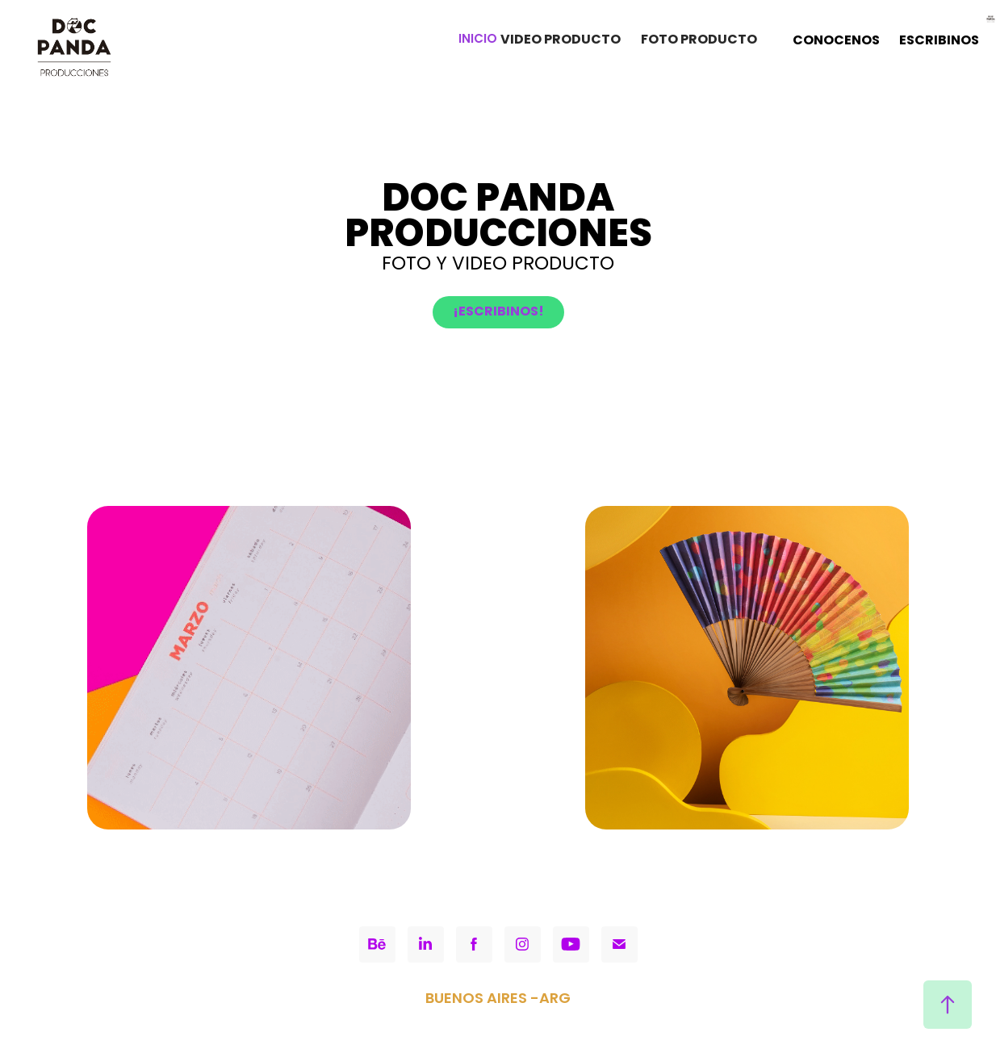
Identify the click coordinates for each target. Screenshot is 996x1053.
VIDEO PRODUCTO (560, 40)
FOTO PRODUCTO (699, 40)
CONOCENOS (836, 41)
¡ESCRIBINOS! (498, 312)
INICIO (477, 40)
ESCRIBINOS (939, 41)
